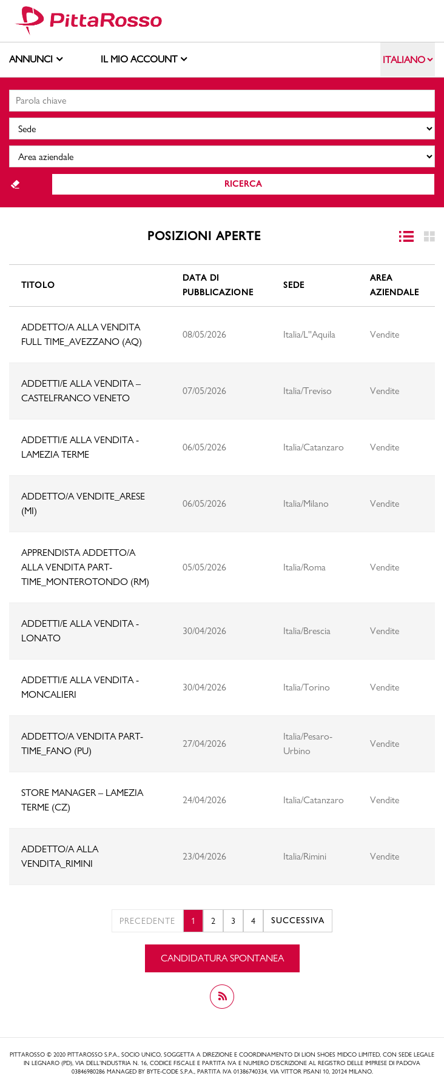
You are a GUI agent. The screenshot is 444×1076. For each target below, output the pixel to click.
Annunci (36, 58)
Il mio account (144, 58)
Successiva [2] (298, 920)
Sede (293, 285)
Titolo (38, 285)
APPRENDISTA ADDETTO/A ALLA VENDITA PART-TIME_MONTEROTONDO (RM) (85, 567)
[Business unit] (222, 156)
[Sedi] (222, 128)
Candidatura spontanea (222, 958)
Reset (15, 184)
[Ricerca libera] (222, 101)
